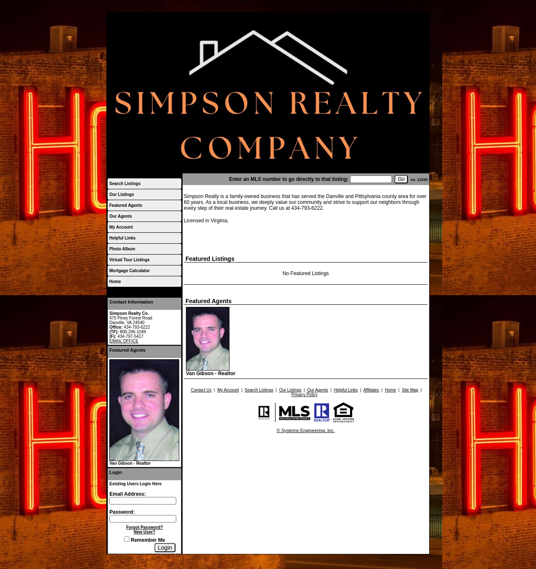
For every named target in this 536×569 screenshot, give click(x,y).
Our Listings (121, 194)
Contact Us (397, 6)
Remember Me (144, 540)
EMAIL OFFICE (123, 341)
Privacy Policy (304, 394)
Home (419, 6)
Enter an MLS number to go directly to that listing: (288, 179)
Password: (122, 512)
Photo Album (122, 249)
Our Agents (120, 216)
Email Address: (127, 494)
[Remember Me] (126, 539)
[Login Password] (142, 519)
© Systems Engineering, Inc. (306, 430)
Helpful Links (122, 238)
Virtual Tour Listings (129, 259)
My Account (369, 6)
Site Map (410, 390)
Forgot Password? (144, 527)
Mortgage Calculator (129, 270)
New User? (144, 532)
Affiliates (371, 390)
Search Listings (124, 183)
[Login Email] (142, 501)
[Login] (165, 547)
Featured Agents (125, 205)
